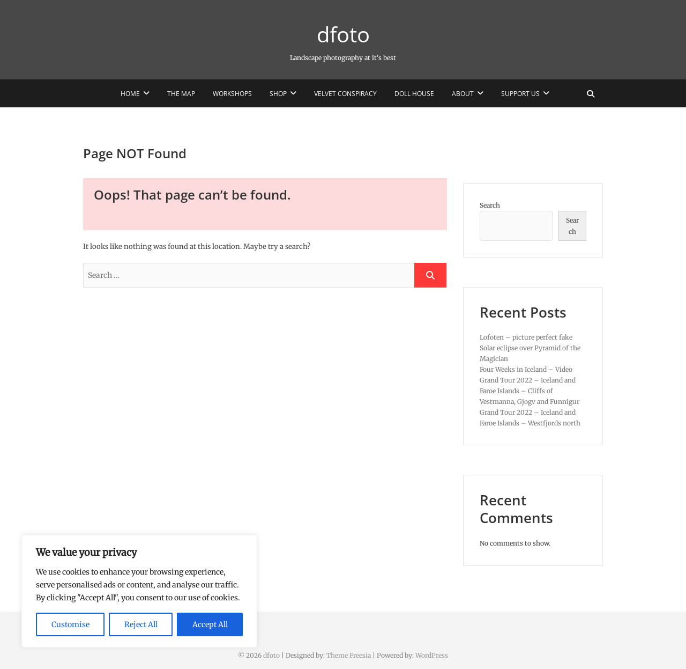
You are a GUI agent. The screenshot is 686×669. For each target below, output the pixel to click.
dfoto (343, 34)
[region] (139, 591)
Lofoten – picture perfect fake (526, 337)
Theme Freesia (348, 655)
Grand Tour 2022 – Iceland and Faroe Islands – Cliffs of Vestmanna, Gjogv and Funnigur (529, 391)
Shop (278, 93)
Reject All (141, 624)
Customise (70, 624)
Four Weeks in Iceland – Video (526, 369)
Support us (520, 93)
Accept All (210, 624)
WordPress (431, 655)
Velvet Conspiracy (345, 93)
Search (490, 205)
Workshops (232, 93)
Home (130, 93)
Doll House (414, 93)
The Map (181, 93)
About (463, 93)
